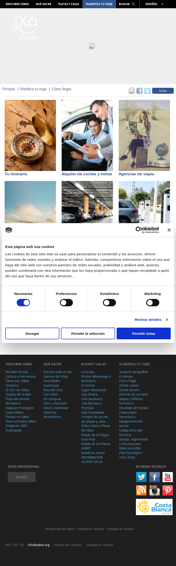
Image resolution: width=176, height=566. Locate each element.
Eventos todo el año (58, 372)
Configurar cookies (91, 529)
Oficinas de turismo (133, 394)
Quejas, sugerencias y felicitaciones (133, 441)
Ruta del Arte (53, 390)
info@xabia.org (39, 545)
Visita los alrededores (52, 414)
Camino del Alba (55, 376)
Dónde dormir (129, 390)
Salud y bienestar (56, 408)
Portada (8, 88)
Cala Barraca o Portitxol (91, 405)
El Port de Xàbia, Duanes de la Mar (18, 392)
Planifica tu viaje (99, 4)
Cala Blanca (89, 394)
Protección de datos (60, 529)
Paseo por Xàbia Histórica (17, 383)
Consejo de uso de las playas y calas (94, 419)
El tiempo (126, 376)
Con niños (51, 394)
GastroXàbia (14, 412)
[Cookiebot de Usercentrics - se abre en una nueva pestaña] (139, 230)
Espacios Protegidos (20, 408)
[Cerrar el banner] (169, 230)
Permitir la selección (88, 333)
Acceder (22, 477)
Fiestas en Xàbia (17, 417)
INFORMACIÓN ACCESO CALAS (92, 459)
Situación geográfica (133, 372)
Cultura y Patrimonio (21, 376)
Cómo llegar (62, 88)
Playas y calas (68, 4)
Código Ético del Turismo (130, 432)
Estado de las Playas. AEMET (96, 446)
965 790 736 (15, 545)
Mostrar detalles (148, 319)
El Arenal (87, 385)
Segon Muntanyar (94, 390)
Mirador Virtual (17, 372)
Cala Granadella (92, 412)
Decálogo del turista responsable (133, 410)
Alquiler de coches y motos (87, 174)
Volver (163, 91)
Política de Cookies (67, 545)
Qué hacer (43, 4)
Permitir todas (143, 333)
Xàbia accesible (130, 448)
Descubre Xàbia (17, 4)
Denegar (32, 333)
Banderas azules (93, 453)
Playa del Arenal (17, 399)
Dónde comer (129, 385)
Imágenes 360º (17, 425)
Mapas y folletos (131, 399)
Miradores (13, 403)
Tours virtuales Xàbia (21, 421)
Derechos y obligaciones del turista (131, 421)
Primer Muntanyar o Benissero (96, 378)
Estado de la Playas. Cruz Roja (95, 437)
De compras (52, 399)
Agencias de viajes (136, 174)
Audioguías (14, 430)
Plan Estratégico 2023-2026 (130, 455)
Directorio (126, 403)
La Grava (87, 372)
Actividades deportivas (52, 383)
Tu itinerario (16, 174)
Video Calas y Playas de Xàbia (95, 427)
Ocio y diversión (55, 403)
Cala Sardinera (91, 399)
